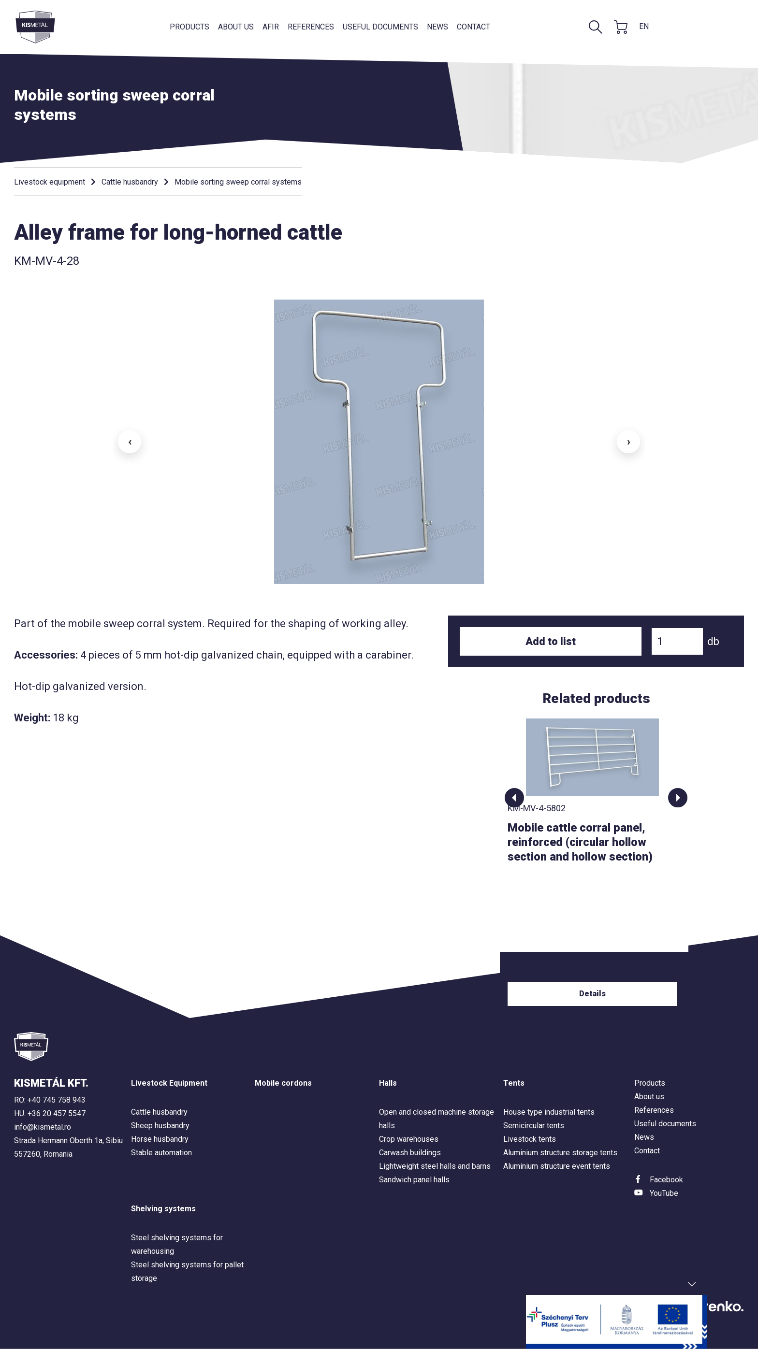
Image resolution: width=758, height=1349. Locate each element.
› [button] (628, 441)
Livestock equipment (49, 182)
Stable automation (161, 1152)
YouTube (664, 1193)
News (437, 26)
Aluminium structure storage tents (560, 1152)
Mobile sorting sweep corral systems (238, 182)
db (713, 641)
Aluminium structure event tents (556, 1166)
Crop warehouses (408, 1139)
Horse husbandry (160, 1139)
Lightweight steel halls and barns (435, 1166)
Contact (473, 26)
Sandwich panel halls (414, 1179)
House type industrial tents (549, 1112)
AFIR (270, 26)
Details (596, 993)
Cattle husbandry (130, 182)
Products (189, 26)
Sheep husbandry (160, 1125)
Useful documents (380, 26)
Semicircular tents (533, 1125)
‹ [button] (129, 441)
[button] (514, 797)
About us (236, 26)
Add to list (550, 641)
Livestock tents (529, 1139)
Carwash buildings (410, 1152)
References (311, 26)
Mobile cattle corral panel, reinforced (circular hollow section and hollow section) (583, 842)
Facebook (666, 1179)
